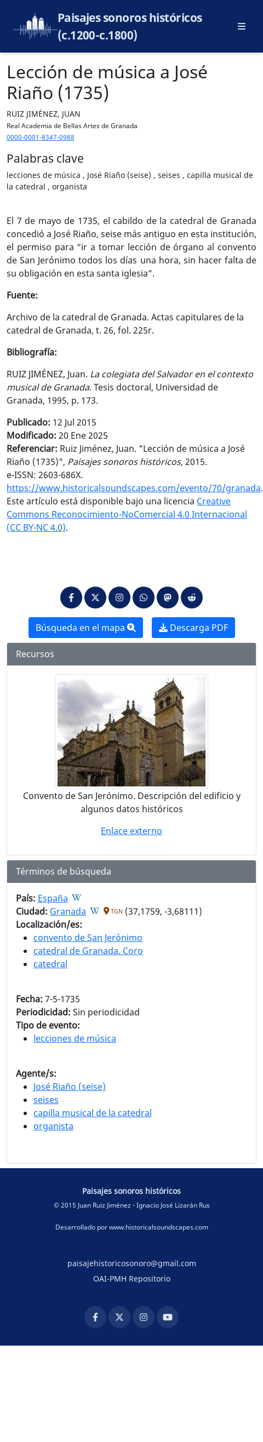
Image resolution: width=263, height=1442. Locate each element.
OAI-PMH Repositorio (131, 1278)
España (53, 898)
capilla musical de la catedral (92, 1113)
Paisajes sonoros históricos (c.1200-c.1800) (130, 26)
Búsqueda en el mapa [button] (86, 628)
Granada (68, 911)
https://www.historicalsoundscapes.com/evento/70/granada (134, 488)
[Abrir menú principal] (241, 26)
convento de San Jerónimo (87, 938)
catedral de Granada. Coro (88, 951)
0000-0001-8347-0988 (41, 137)
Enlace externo (131, 831)
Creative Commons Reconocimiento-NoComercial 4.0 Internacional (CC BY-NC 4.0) (127, 514)
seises (46, 1100)
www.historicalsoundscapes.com (158, 1227)
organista (53, 1126)
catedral (50, 964)
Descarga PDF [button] (193, 628)
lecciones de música (74, 1038)
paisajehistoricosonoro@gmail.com (131, 1263)
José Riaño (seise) (69, 1087)
